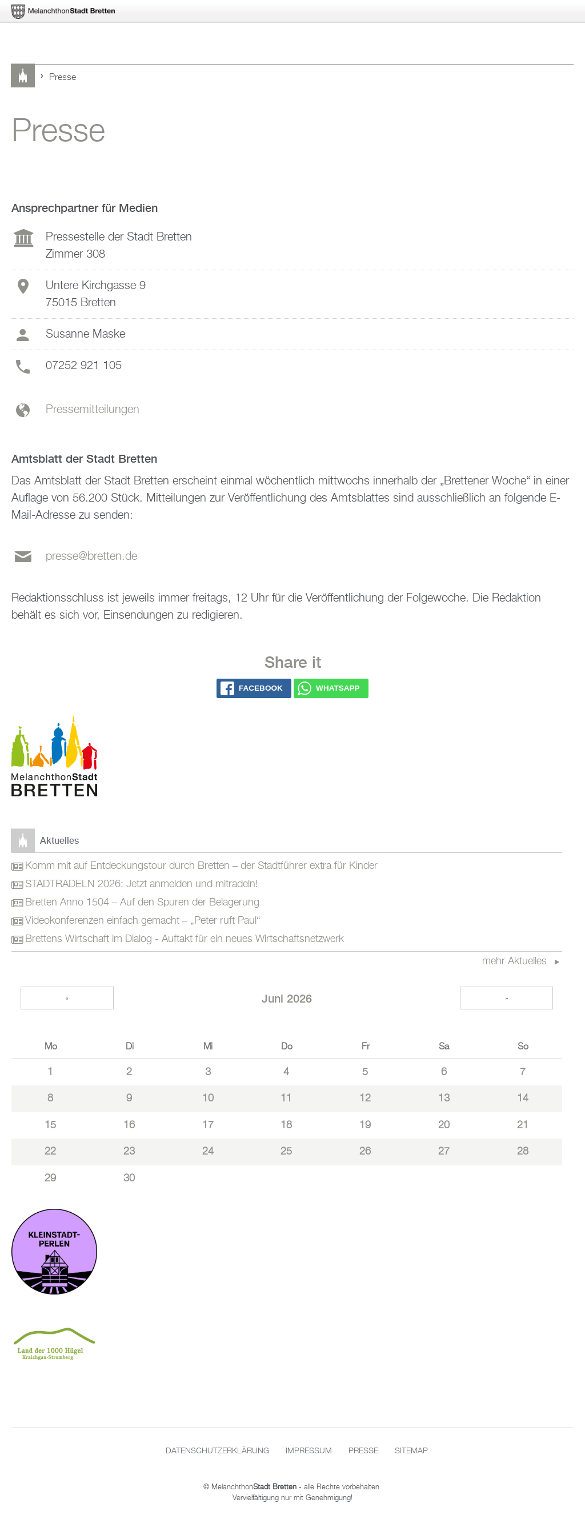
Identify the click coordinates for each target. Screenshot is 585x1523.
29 (50, 1178)
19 (365, 1125)
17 (208, 1125)
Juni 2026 (287, 998)
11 (286, 1098)
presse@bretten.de (91, 556)
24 (208, 1152)
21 (522, 1125)
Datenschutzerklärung (217, 1451)
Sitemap (411, 1451)
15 (50, 1125)
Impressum (309, 1451)
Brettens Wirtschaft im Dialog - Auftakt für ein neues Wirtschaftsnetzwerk (184, 939)
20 (444, 1125)
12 (365, 1098)
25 (286, 1152)
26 (365, 1152)
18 (286, 1125)
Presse (363, 1451)
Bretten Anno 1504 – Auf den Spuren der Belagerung (142, 902)
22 (50, 1152)
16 (129, 1125)
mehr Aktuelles (516, 961)
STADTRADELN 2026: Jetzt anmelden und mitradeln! (141, 884)
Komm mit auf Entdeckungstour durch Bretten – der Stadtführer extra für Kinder (201, 866)
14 (522, 1098)
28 (522, 1152)
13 (444, 1098)
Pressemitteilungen (92, 409)
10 (208, 1098)
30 (129, 1178)
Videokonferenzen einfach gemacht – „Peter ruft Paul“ (143, 921)
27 (444, 1152)
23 (129, 1152)
